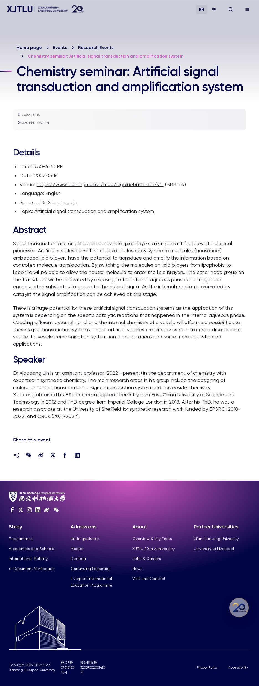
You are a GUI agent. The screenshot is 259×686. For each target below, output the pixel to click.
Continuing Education (91, 568)
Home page (29, 47)
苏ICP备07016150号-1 (67, 667)
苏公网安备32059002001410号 (92, 667)
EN (201, 9)
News (137, 568)
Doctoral (79, 558)
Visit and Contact (148, 578)
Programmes (21, 538)
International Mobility (28, 558)
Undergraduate (85, 538)
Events (60, 47)
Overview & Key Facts (152, 538)
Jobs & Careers (146, 558)
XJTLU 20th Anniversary (153, 548)
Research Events (96, 47)
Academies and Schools (31, 548)
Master (77, 548)
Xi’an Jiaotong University (216, 538)
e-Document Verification (32, 568)
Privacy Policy (207, 667)
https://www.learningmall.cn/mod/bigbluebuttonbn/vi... (100, 184)
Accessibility (238, 667)
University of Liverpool (214, 548)
